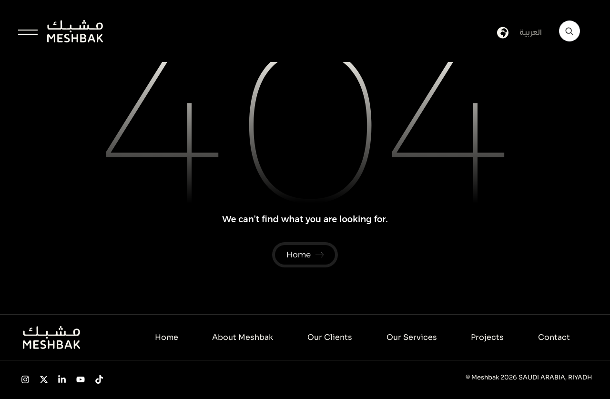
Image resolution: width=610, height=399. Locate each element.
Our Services (411, 338)
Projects (487, 338)
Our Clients (329, 338)
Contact (554, 338)
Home (166, 338)
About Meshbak (242, 338)
